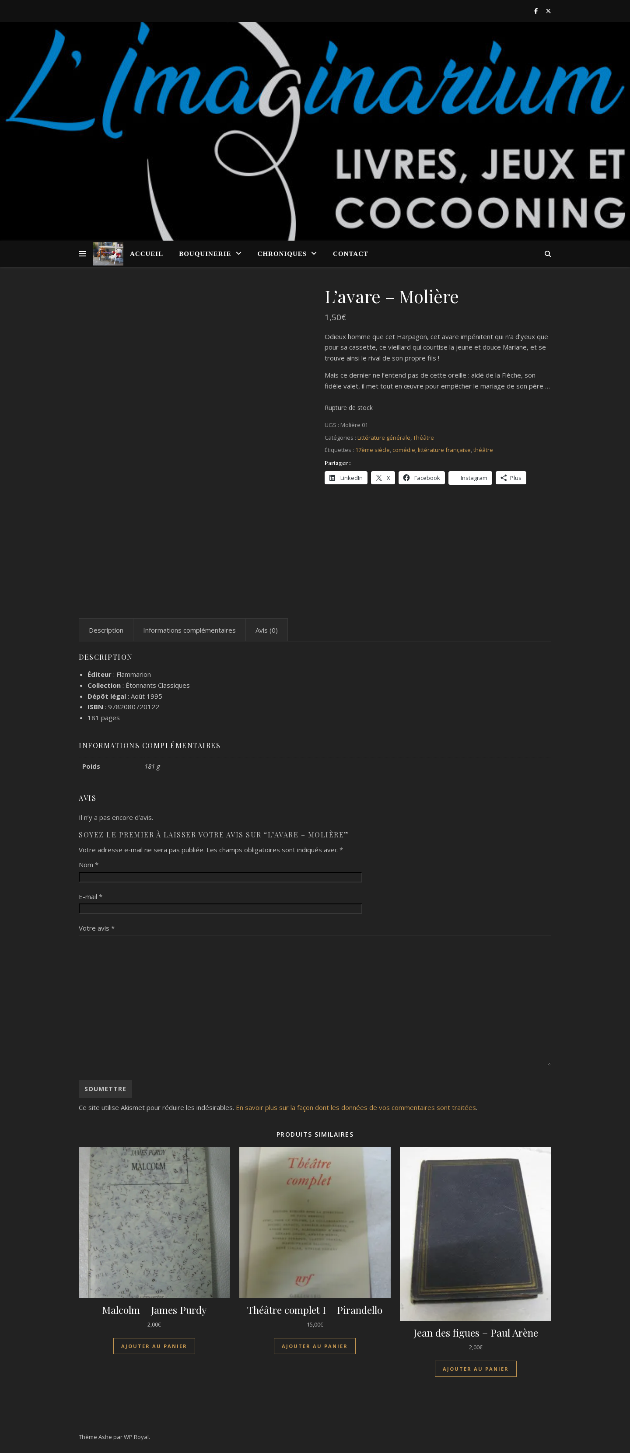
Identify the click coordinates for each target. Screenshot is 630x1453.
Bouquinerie (205, 253)
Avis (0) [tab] (267, 630)
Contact (350, 253)
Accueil (146, 253)
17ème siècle (372, 450)
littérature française (444, 450)
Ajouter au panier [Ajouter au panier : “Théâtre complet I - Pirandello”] (315, 1346)
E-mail (90, 896)
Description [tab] (106, 630)
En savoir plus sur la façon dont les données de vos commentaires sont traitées (356, 1107)
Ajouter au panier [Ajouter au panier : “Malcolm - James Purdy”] (154, 1346)
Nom (88, 864)
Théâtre (423, 437)
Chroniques (282, 253)
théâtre (483, 450)
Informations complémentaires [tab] (189, 630)
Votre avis (97, 928)
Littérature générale (383, 437)
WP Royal (136, 1437)
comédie (403, 450)
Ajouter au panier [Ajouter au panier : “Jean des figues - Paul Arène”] (476, 1368)
